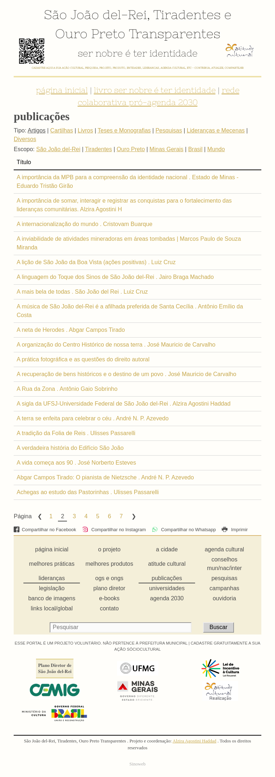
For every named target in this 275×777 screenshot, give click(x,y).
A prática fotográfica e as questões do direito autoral (83, 359)
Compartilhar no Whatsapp (184, 529)
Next (133, 516)
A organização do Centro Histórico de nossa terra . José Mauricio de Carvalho (116, 345)
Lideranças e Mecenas (216, 130)
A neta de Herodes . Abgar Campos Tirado (71, 330)
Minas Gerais (166, 149)
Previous (39, 516)
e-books (109, 598)
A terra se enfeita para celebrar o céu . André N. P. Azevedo (92, 418)
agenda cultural (224, 549)
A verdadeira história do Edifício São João (70, 448)
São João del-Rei (95, 14)
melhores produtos (109, 564)
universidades (167, 588)
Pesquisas (168, 130)
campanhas (224, 588)
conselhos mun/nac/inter (224, 563)
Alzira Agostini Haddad (194, 741)
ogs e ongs (109, 578)
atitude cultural (167, 564)
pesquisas (224, 578)
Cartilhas (61, 130)
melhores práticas (52, 564)
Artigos (37, 130)
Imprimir (235, 529)
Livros (85, 130)
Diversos (25, 139)
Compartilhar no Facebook (45, 529)
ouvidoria (224, 598)
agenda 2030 (167, 598)
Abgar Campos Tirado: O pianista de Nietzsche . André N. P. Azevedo (105, 477)
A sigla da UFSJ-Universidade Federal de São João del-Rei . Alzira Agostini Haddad (123, 404)
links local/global (52, 608)
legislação (51, 588)
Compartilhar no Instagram (114, 529)
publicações (167, 578)
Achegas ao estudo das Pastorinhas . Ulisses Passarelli (88, 492)
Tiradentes (187, 14)
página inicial (62, 90)
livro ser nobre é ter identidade (155, 90)
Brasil (195, 149)
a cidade (167, 549)
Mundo (216, 149)
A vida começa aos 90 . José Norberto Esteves (76, 463)
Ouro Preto (90, 33)
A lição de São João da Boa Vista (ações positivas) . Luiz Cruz (96, 262)
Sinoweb (138, 764)
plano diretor (109, 588)
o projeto (109, 549)
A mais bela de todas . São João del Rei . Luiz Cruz (82, 292)
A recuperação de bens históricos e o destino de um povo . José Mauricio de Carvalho (126, 374)
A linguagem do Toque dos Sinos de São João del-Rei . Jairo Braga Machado (115, 277)
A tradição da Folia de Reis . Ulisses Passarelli (76, 433)
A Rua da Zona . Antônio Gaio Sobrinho (67, 389)
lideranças (52, 578)
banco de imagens (51, 598)
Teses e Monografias (124, 130)
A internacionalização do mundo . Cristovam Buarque (84, 224)
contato (109, 608)
